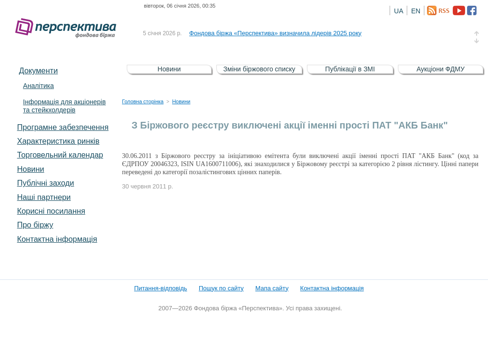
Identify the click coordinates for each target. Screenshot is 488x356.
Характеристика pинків (58, 141)
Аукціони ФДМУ (441, 69)
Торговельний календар (60, 154)
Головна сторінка (142, 101)
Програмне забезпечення (63, 127)
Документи (38, 70)
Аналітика (38, 85)
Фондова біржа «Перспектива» (68, 28)
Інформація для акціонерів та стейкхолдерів (64, 106)
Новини (30, 169)
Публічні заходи (45, 182)
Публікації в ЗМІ (350, 69)
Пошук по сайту (221, 288)
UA (398, 11)
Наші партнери (44, 197)
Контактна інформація (57, 239)
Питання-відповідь (160, 288)
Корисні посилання (51, 211)
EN (415, 11)
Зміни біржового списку (259, 69)
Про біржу (35, 224)
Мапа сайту (272, 288)
